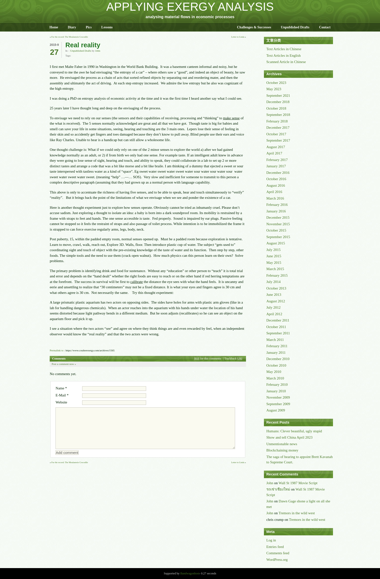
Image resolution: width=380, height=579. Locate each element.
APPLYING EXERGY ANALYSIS (190, 6)
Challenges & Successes (254, 27)
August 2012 (275, 301)
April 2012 (274, 314)
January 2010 (276, 391)
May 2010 (273, 372)
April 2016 (274, 192)
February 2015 (277, 275)
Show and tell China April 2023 (289, 437)
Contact (325, 27)
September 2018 (278, 115)
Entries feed (275, 547)
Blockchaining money (282, 450)
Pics (89, 27)
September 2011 (278, 333)
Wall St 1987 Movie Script (298, 483)
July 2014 (273, 282)
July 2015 (273, 250)
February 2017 (277, 160)
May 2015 (273, 263)
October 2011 (276, 327)
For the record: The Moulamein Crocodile (69, 37)
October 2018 (276, 108)
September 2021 (278, 95)
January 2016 (276, 211)
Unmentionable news (281, 444)
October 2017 (276, 134)
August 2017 (275, 147)
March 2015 (275, 269)
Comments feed (277, 553)
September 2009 (278, 404)
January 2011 (276, 352)
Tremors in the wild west (297, 513)
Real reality (82, 45)
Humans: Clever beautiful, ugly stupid (294, 431)
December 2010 (277, 359)
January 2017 (276, 166)
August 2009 (275, 410)
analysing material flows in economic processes (190, 17)
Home (53, 27)
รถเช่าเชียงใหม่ (278, 489)
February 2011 (276, 346)
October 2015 (276, 230)
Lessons (107, 27)
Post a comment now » (64, 363)
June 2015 (273, 256)
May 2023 (273, 89)
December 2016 (277, 173)
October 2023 (276, 83)
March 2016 (275, 198)
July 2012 (273, 307)
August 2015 (275, 243)
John (97, 50)
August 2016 (275, 185)
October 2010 (276, 365)
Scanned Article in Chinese (286, 62)
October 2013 (276, 288)
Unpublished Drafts (295, 27)
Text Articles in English (283, 55)
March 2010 (275, 378)
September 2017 (278, 140)
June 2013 (273, 295)
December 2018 (277, 102)
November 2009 (278, 397)
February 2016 (277, 205)
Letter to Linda (237, 37)
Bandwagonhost (189, 573)
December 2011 (277, 320)
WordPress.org (277, 560)
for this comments (207, 358)
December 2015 (277, 217)
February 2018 (277, 121)
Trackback (233, 358)
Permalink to (56, 350)
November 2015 (278, 224)
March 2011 (275, 340)
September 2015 (278, 237)
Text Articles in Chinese (283, 49)
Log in (271, 540)
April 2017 (274, 153)
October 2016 (276, 179)
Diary (72, 27)
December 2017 (277, 127)
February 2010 (277, 384)
